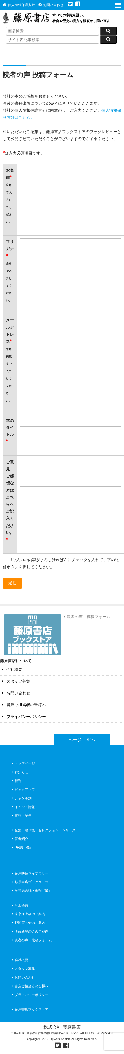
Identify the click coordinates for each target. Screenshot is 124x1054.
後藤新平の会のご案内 (29, 931)
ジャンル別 (21, 798)
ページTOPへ (82, 739)
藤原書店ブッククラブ (29, 882)
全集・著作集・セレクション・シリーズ (43, 830)
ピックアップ (22, 789)
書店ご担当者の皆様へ (23, 705)
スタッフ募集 (15, 681)
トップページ (22, 763)
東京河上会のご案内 (27, 914)
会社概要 (11, 669)
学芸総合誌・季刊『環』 (31, 891)
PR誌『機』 (21, 848)
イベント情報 (22, 807)
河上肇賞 (19, 905)
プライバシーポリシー (23, 716)
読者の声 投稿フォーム (86, 617)
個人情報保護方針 (19, 5)
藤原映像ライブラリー (29, 873)
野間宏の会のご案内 (27, 923)
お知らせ (19, 772)
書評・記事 (21, 816)
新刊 (15, 781)
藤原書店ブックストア (29, 1009)
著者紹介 (19, 839)
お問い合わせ (50, 5)
